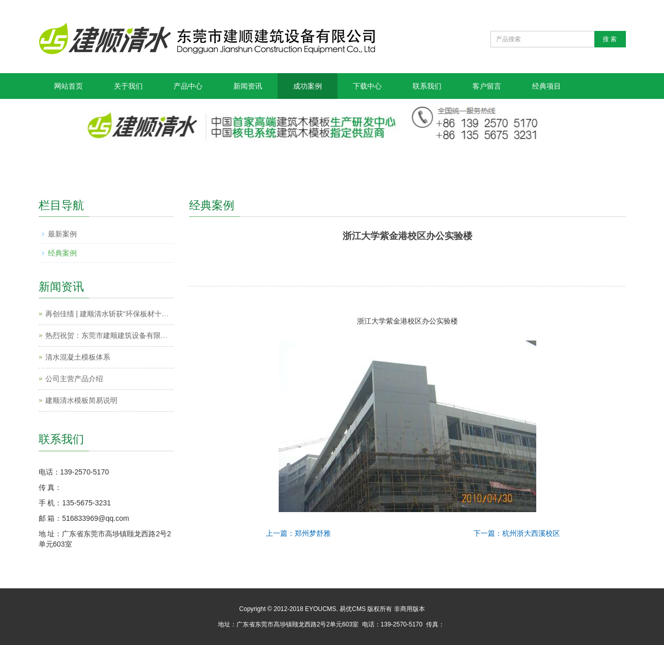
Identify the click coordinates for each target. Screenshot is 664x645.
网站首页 (68, 86)
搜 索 (610, 39)
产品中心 (188, 86)
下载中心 (367, 86)
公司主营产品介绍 (74, 379)
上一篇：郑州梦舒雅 (298, 533)
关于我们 (128, 86)
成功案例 (307, 86)
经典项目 (546, 86)
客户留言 (486, 86)
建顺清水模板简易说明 (81, 400)
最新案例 (62, 234)
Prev (283, 262)
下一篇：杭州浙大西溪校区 (516, 533)
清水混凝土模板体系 (77, 357)
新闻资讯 (247, 86)
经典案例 (62, 253)
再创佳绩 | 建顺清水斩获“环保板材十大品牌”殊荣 (122, 314)
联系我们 (427, 86)
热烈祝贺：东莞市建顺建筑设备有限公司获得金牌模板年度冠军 (146, 335)
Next (531, 262)
